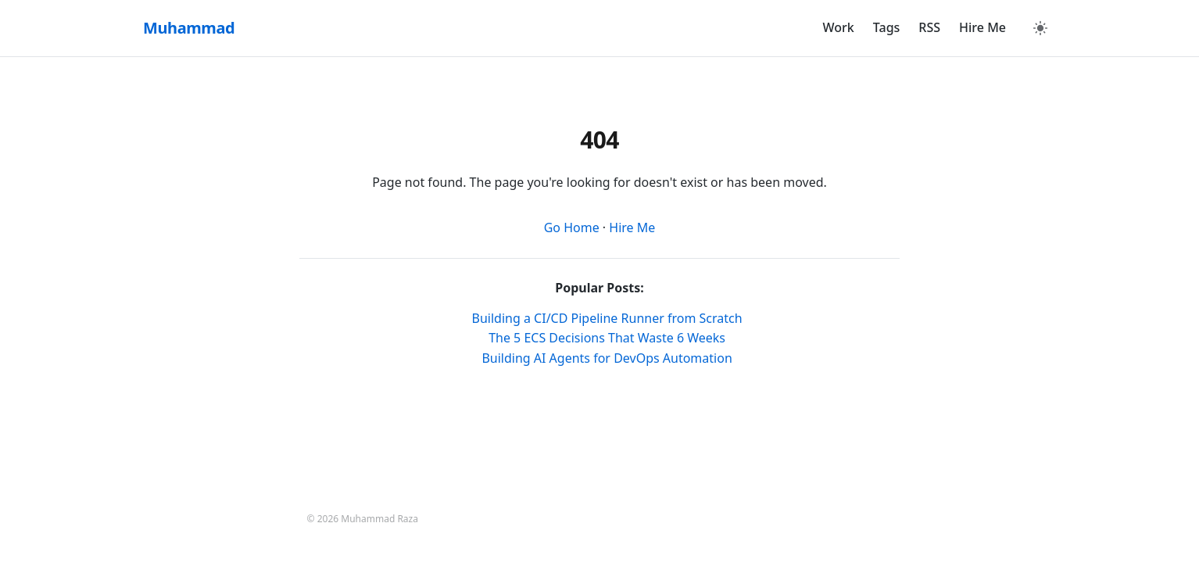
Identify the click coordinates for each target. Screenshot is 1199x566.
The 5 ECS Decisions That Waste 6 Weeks (607, 337)
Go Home (572, 227)
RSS (929, 27)
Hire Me (982, 27)
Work (838, 27)
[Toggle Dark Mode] (1040, 28)
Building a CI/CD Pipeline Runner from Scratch (607, 318)
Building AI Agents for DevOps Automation (606, 358)
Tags (886, 27)
